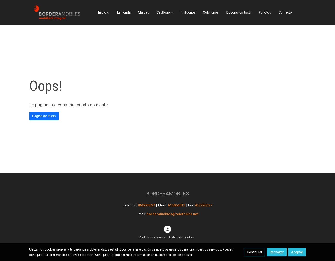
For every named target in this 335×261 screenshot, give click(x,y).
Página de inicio (44, 116)
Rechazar (277, 252)
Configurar (254, 252)
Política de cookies (152, 237)
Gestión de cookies (181, 237)
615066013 (177, 205)
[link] (56, 12)
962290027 (147, 205)
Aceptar (297, 252)
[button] (103, 12)
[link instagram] (167, 229)
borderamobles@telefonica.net (173, 214)
